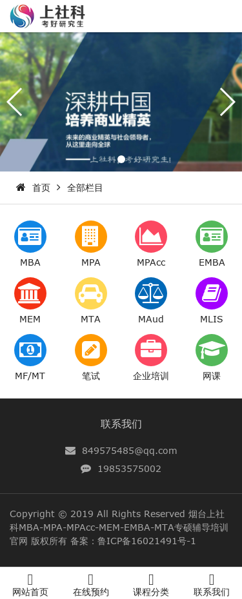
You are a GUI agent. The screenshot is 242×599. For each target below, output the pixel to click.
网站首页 (30, 591)
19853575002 (129, 468)
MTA (91, 318)
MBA (30, 262)
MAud (151, 318)
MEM (30, 318)
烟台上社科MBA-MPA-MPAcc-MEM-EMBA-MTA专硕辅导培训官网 (119, 527)
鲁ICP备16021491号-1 (146, 540)
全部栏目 (85, 187)
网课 (212, 375)
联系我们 (121, 423)
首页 (41, 187)
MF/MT (30, 375)
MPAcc (151, 262)
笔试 (91, 375)
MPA (91, 262)
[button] (121, 159)
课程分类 (151, 591)
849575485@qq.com (129, 450)
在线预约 (91, 591)
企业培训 (151, 375)
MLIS (211, 318)
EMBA (212, 262)
